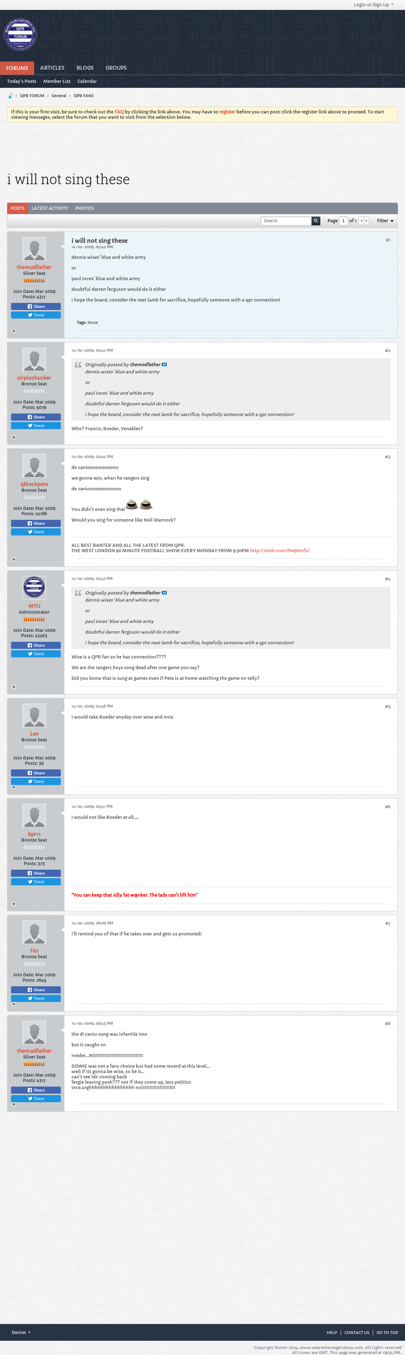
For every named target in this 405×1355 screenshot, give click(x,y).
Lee (34, 734)
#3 (387, 456)
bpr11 (34, 834)
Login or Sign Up (374, 4)
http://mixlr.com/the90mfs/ (280, 550)
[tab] (17, 208)
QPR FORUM (32, 95)
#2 (387, 350)
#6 (387, 806)
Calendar (87, 81)
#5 (387, 706)
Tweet (36, 315)
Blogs (85, 68)
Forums (17, 68)
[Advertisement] (202, 147)
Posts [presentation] (18, 208)
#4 (387, 578)
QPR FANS (84, 95)
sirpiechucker (34, 378)
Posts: (29, 296)
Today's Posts (21, 81)
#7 (387, 923)
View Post (164, 364)
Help (332, 1332)
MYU (34, 606)
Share (36, 306)
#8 (387, 1023)
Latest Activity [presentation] (50, 208)
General (59, 95)
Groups (116, 68)
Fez (34, 951)
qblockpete (34, 484)
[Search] (290, 221)
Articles (52, 68)
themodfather (34, 267)
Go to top (387, 1332)
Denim (21, 1332)
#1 (388, 239)
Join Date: (23, 291)
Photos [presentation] (84, 208)
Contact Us (357, 1332)
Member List (56, 81)
